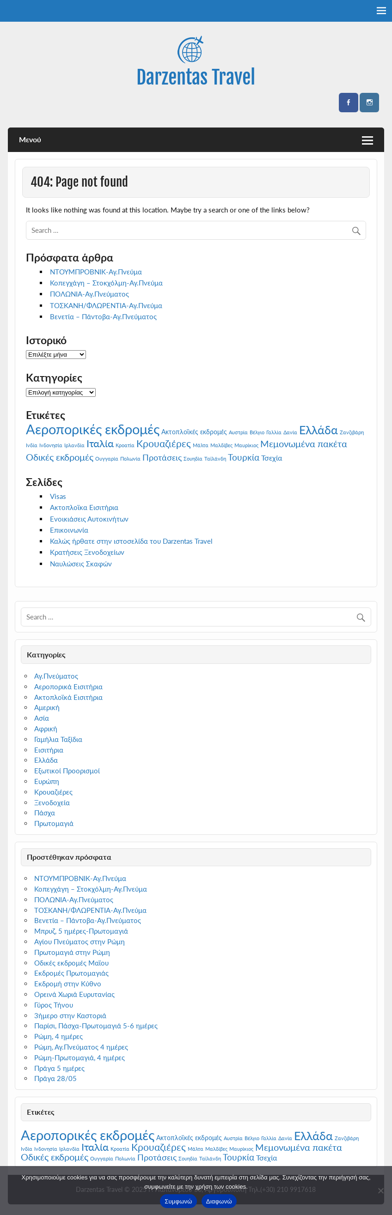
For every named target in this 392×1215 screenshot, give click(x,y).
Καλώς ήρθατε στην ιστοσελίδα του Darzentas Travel (131, 541)
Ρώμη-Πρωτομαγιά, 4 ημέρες (79, 1057)
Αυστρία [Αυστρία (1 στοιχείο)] (238, 432)
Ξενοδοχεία (52, 802)
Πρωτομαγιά (54, 823)
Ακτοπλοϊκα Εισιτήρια (84, 507)
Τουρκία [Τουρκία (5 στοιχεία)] (243, 457)
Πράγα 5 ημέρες (59, 1068)
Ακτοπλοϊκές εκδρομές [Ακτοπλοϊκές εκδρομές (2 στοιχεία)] (194, 432)
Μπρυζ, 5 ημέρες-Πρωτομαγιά (81, 931)
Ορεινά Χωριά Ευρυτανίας (74, 994)
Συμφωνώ (178, 1201)
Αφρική (45, 728)
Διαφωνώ (219, 1201)
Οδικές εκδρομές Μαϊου (71, 963)
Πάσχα (44, 812)
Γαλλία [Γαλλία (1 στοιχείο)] (274, 432)
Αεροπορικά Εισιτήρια (68, 686)
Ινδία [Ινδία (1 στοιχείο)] (31, 445)
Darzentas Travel (195, 77)
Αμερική (47, 707)
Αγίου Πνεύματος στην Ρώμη (79, 941)
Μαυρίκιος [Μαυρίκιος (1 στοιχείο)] (246, 445)
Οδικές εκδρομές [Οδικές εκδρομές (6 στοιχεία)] (59, 456)
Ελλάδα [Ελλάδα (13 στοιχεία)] (318, 430)
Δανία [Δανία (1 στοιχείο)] (290, 432)
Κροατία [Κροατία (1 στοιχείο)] (125, 445)
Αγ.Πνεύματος (56, 676)
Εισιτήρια (48, 750)
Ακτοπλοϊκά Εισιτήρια (68, 697)
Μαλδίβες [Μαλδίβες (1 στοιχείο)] (221, 445)
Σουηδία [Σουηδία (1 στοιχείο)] (193, 459)
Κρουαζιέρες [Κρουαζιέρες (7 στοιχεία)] (163, 443)
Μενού (30, 139)
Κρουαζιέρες (53, 792)
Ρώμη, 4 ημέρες (58, 1036)
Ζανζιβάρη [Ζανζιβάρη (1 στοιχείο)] (352, 432)
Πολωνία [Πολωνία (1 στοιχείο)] (130, 459)
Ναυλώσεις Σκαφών (81, 563)
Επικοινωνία (69, 530)
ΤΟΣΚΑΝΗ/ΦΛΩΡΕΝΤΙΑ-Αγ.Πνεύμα (106, 305)
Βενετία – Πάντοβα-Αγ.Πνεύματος (103, 316)
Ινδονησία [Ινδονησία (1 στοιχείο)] (50, 445)
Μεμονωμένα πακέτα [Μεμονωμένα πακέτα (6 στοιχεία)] (303, 443)
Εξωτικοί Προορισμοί (67, 770)
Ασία (41, 718)
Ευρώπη (46, 781)
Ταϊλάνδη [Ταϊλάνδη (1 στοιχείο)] (215, 459)
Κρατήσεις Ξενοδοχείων (87, 552)
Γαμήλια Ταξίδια (58, 739)
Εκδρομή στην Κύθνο (67, 983)
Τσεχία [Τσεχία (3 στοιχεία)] (271, 457)
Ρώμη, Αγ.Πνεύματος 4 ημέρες (81, 1047)
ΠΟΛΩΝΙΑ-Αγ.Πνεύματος (89, 294)
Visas (58, 496)
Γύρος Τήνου (53, 1005)
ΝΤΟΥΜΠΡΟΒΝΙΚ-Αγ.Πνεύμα (96, 271)
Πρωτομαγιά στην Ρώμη (72, 952)
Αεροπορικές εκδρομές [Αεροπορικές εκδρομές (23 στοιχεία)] (92, 429)
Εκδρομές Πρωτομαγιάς (71, 973)
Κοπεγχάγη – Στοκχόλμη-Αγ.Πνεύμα (106, 283)
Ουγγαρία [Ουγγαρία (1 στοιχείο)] (106, 459)
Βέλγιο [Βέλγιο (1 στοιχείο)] (257, 432)
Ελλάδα (46, 760)
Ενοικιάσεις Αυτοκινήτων (89, 519)
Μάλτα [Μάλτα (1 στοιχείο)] (200, 445)
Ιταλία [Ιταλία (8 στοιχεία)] (100, 443)
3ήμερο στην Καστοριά (70, 1015)
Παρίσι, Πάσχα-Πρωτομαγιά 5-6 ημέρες (96, 1025)
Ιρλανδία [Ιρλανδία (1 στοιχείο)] (74, 445)
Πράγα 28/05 (55, 1078)
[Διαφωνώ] (380, 1190)
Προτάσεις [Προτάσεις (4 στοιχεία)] (162, 457)
